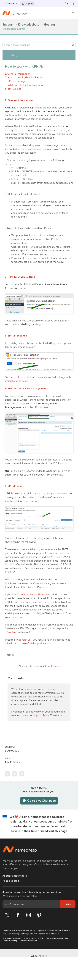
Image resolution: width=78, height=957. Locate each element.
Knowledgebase (28, 24)
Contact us (11, 3)
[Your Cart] (66, 4)
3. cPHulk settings (15, 81)
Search (72, 45)
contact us (24, 639)
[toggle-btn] (72, 55)
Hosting (49, 24)
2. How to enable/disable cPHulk (23, 77)
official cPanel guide (16, 381)
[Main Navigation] (73, 13)
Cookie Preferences (28, 940)
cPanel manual (13, 632)
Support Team (41, 715)
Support (8, 24)
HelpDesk (56, 666)
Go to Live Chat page (39, 801)
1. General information (17, 73)
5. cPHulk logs (13, 88)
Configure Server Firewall (32, 594)
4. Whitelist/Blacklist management (24, 85)
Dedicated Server (14, 29)
